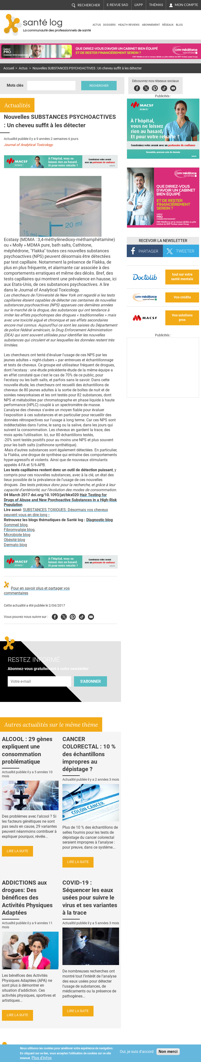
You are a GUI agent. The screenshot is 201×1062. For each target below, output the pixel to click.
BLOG (179, 24)
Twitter (146, 87)
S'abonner (90, 681)
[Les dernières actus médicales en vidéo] (163, 396)
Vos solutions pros (182, 317)
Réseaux (168, 24)
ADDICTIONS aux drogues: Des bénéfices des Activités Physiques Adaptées (27, 897)
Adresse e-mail (21, 673)
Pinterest (155, 87)
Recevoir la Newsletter (163, 240)
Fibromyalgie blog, (19, 529)
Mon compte (186, 5)
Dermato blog (15, 545)
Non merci (168, 1052)
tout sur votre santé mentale (182, 276)
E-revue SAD (117, 5)
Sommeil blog (15, 525)
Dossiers (109, 24)
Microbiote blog (17, 534)
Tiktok (164, 87)
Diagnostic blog (99, 520)
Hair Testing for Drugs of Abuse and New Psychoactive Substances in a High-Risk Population (60, 500)
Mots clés (15, 85)
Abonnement (151, 24)
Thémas (156, 5)
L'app (138, 5)
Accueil (8, 68)
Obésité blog (14, 539)
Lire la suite (17, 851)
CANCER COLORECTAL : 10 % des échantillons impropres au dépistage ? (89, 754)
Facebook (137, 87)
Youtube (91, 616)
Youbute (173, 87)
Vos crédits (182, 297)
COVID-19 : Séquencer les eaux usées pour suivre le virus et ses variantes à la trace (89, 897)
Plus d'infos (42, 1058)
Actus (97, 24)
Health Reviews (129, 24)
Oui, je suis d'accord (137, 1051)
